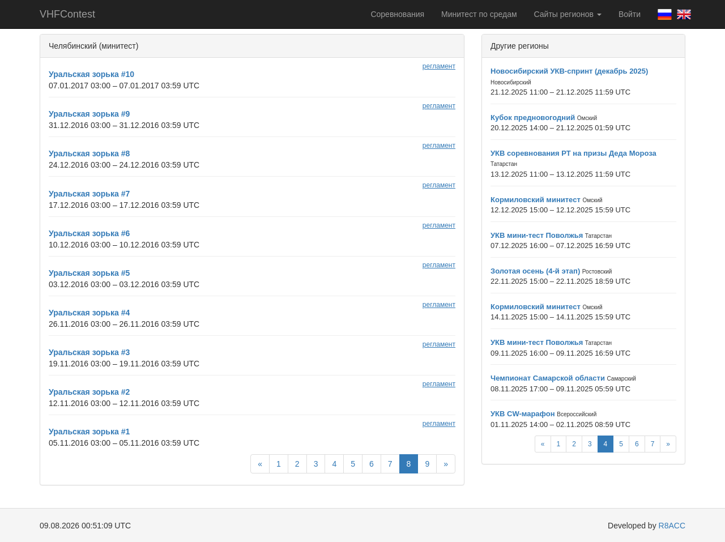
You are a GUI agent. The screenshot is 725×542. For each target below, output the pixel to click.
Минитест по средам (479, 14)
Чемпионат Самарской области (548, 378)
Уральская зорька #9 (89, 113)
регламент (439, 66)
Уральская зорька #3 (89, 352)
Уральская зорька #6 (89, 233)
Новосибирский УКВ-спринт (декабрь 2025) (569, 71)
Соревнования (397, 14)
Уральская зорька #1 (89, 431)
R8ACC (672, 525)
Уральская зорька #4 (89, 312)
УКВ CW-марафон (523, 413)
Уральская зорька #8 (89, 153)
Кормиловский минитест (536, 199)
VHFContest (67, 14)
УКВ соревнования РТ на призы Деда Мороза (573, 153)
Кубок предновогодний (533, 117)
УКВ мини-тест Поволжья (537, 235)
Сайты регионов (568, 14)
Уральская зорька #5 (89, 273)
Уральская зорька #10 (91, 74)
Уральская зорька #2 (89, 391)
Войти (630, 14)
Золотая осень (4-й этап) (535, 271)
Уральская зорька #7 (89, 193)
